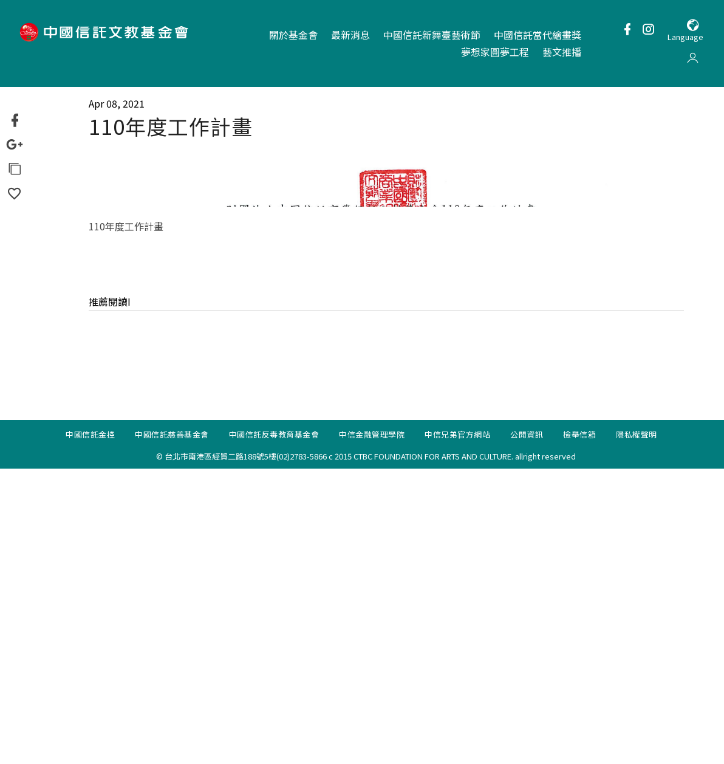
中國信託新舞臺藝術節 (431, 35)
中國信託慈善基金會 (172, 730)
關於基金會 (293, 35)
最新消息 (350, 35)
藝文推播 (561, 52)
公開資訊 (526, 730)
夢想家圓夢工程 (495, 52)
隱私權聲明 (636, 730)
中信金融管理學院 (372, 730)
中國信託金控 (90, 730)
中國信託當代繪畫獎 (537, 35)
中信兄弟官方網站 (457, 730)
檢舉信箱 (579, 730)
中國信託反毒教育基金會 (274, 730)
